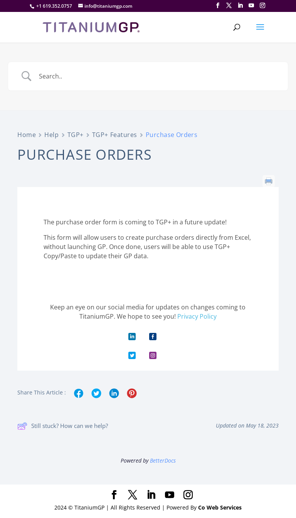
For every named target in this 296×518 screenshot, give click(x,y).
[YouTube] (251, 5)
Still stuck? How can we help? (62, 426)
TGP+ (75, 134)
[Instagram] (262, 5)
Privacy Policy (197, 316)
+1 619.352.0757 (54, 6)
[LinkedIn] (240, 5)
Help (51, 134)
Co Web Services (220, 507)
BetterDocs (163, 460)
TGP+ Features (114, 134)
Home (26, 134)
